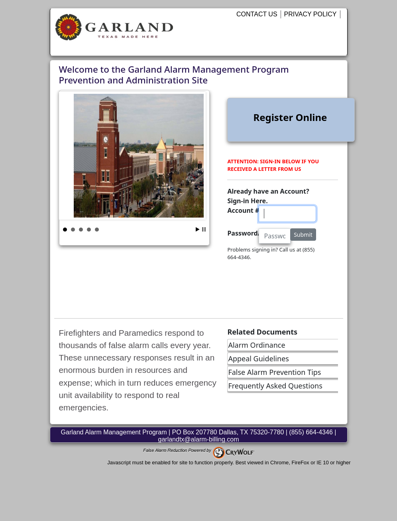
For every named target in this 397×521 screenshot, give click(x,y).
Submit (303, 234)
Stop (204, 229)
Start (198, 229)
